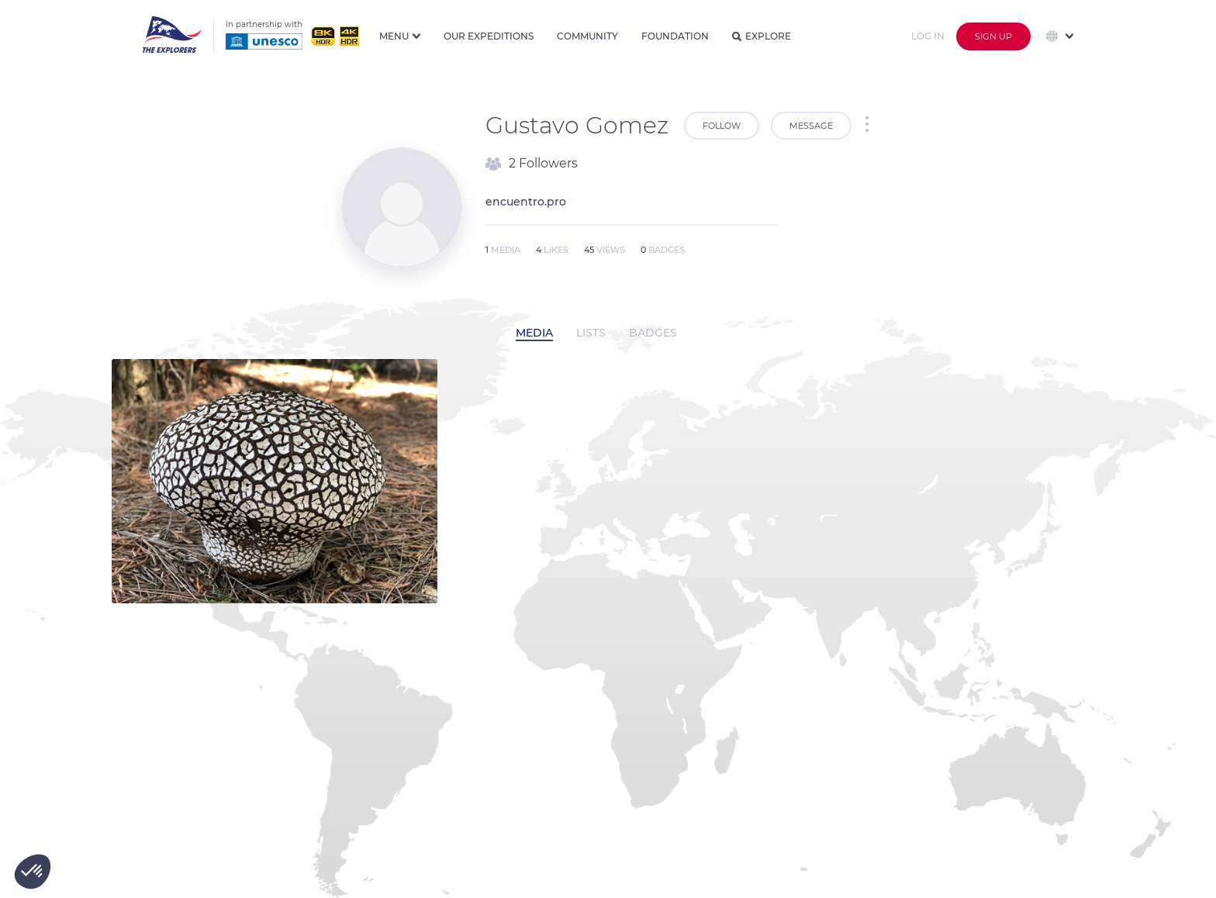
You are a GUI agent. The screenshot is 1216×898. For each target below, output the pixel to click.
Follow (722, 125)
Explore (761, 36)
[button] (32, 871)
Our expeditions (489, 36)
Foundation (675, 36)
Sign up (993, 36)
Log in (928, 36)
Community (587, 36)
